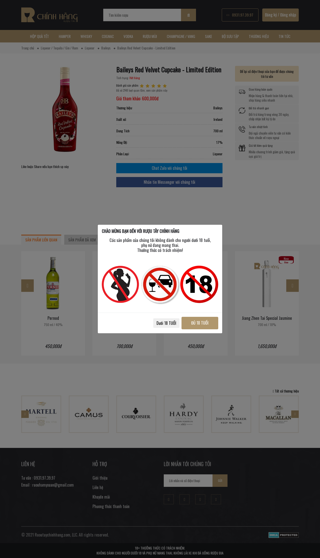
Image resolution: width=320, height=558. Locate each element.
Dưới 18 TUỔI (165, 323)
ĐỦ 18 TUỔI (199, 323)
